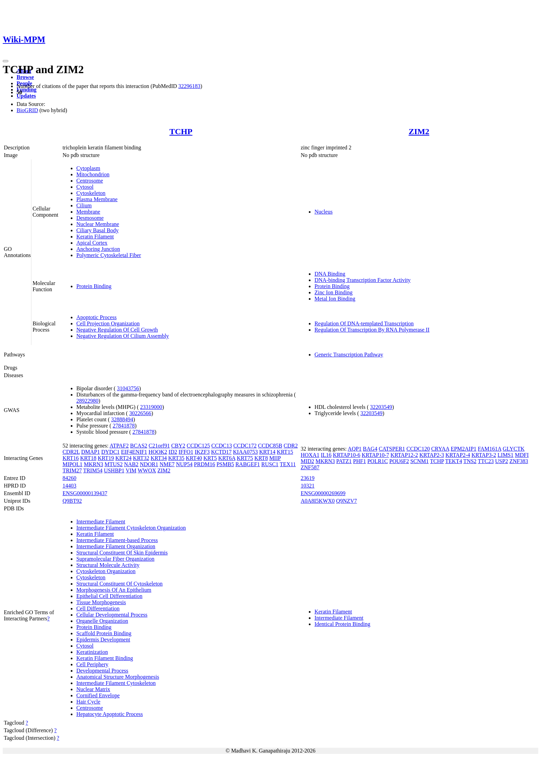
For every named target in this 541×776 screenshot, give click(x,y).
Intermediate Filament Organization (115, 546)
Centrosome (89, 181)
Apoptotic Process (96, 317)
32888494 (122, 419)
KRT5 (210, 458)
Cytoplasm (88, 168)
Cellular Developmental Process (111, 615)
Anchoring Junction (98, 249)
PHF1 (359, 461)
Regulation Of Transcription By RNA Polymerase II (371, 330)
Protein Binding (93, 286)
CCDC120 (418, 449)
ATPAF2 (119, 446)
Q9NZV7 (346, 501)
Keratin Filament (95, 236)
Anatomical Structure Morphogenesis (117, 677)
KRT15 (285, 452)
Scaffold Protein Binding (103, 633)
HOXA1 (310, 455)
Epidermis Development (103, 639)
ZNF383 (518, 461)
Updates (26, 96)
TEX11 (288, 464)
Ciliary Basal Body (97, 230)
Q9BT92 (72, 501)
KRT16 (70, 458)
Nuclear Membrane (97, 224)
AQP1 (355, 449)
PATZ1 (344, 461)
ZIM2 (419, 131)
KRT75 (245, 458)
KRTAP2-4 (457, 455)
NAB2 (131, 464)
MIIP (275, 458)
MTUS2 (113, 464)
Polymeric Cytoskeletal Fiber (108, 255)
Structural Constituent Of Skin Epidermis (122, 553)
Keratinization (92, 652)
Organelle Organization (102, 621)
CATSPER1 (392, 449)
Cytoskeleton (90, 193)
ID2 (173, 452)
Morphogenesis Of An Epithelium (113, 590)
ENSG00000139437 (84, 493)
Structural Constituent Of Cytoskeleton (119, 584)
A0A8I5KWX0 (318, 501)
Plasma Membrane (97, 199)
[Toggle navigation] (5, 61)
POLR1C (377, 461)
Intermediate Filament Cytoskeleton (116, 683)
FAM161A (489, 449)
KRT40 (194, 458)
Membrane (88, 212)
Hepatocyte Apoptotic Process (109, 714)
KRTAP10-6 (347, 455)
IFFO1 (185, 452)
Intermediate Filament (100, 521)
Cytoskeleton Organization (106, 571)
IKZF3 (202, 452)
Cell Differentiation (97, 608)
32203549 (381, 407)
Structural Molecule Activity (107, 565)
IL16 (326, 455)
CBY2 (178, 446)
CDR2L (71, 452)
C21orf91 (159, 446)
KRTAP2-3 (431, 455)
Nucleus (323, 212)
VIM (131, 470)
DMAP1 (90, 452)
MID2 (307, 461)
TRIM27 (72, 470)
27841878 (123, 426)
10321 (307, 486)
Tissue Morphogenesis (101, 602)
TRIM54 (92, 470)
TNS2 (469, 461)
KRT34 (158, 458)
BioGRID (27, 110)
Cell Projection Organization (108, 323)
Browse (25, 77)
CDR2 (291, 446)
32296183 (189, 86)
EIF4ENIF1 (134, 452)
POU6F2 (399, 461)
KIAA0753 (245, 452)
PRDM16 (204, 464)
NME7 (167, 464)
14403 (69, 486)
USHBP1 (114, 470)
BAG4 (370, 449)
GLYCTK (513, 449)
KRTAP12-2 (404, 455)
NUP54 (184, 464)
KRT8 (261, 458)
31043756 (128, 388)
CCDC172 (245, 446)
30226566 (140, 413)
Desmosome (90, 218)
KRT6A (227, 458)
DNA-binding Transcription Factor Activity (362, 280)
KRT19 (106, 458)
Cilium (83, 205)
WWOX (147, 470)
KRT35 (176, 458)
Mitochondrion (92, 174)
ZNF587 (310, 467)
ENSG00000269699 (323, 493)
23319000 (151, 407)
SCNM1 (419, 461)
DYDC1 (110, 452)
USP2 (501, 461)
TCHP (181, 131)
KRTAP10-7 (375, 455)
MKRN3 (93, 464)
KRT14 (267, 452)
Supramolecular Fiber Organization (115, 559)
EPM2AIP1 (463, 449)
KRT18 (88, 458)
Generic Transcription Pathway (348, 354)
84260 (69, 478)
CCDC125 (198, 446)
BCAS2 (138, 446)
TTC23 (486, 461)
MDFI (522, 455)
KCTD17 (221, 452)
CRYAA (440, 449)
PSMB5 (225, 464)
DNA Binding (329, 274)
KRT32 (141, 458)
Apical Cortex (91, 243)
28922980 (87, 401)
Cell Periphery (92, 664)
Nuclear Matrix (93, 689)
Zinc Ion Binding (333, 292)
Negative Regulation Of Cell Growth (117, 330)
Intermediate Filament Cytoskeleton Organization (131, 528)
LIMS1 (505, 455)
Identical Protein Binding (342, 624)
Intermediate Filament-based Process (117, 540)
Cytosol (85, 187)
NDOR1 (149, 464)
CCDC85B (270, 446)
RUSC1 (269, 464)
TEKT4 (453, 461)
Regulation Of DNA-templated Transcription (364, 323)
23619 (307, 478)
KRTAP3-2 (483, 455)
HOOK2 (157, 452)
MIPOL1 (72, 464)
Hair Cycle (88, 702)
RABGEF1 (247, 464)
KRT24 (123, 458)
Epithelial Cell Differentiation (109, 596)
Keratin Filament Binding (104, 658)
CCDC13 (222, 446)
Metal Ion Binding (334, 299)
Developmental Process (102, 671)
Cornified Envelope (98, 695)
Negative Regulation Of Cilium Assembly (122, 336)
